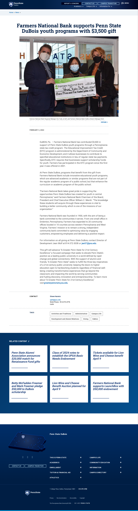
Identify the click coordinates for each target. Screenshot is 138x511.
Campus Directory (98, 472)
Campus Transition (108, 3)
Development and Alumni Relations (65, 319)
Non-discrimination (62, 498)
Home (11, 12)
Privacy (51, 498)
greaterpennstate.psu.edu (56, 283)
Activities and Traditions (61, 314)
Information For (104, 7)
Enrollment (55, 467)
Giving (85, 319)
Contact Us (89, 3)
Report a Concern (71, 3)
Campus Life (90, 7)
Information (95, 467)
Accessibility (73, 498)
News (17, 12)
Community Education (100, 462)
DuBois (95, 319)
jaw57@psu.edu (89, 243)
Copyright (82, 498)
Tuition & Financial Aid (60, 472)
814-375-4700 (83, 489)
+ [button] (80, 457)
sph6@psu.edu (55, 300)
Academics (77, 7)
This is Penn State (58, 457)
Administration (81, 314)
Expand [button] (104, 122)
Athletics (54, 478)
